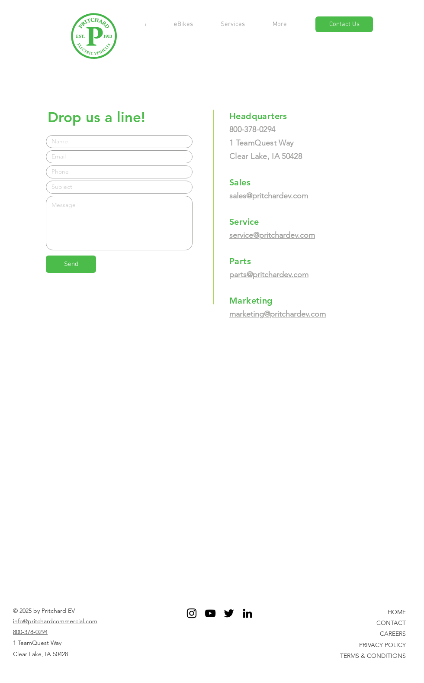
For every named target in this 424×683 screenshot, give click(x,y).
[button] (280, 24)
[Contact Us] (344, 24)
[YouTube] (210, 613)
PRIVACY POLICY (382, 645)
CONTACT (391, 623)
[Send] (71, 264)
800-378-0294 (30, 632)
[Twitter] (228, 613)
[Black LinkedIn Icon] (247, 613)
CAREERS (393, 634)
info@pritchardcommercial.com (55, 621)
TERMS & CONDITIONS (373, 656)
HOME (397, 612)
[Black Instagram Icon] (191, 613)
